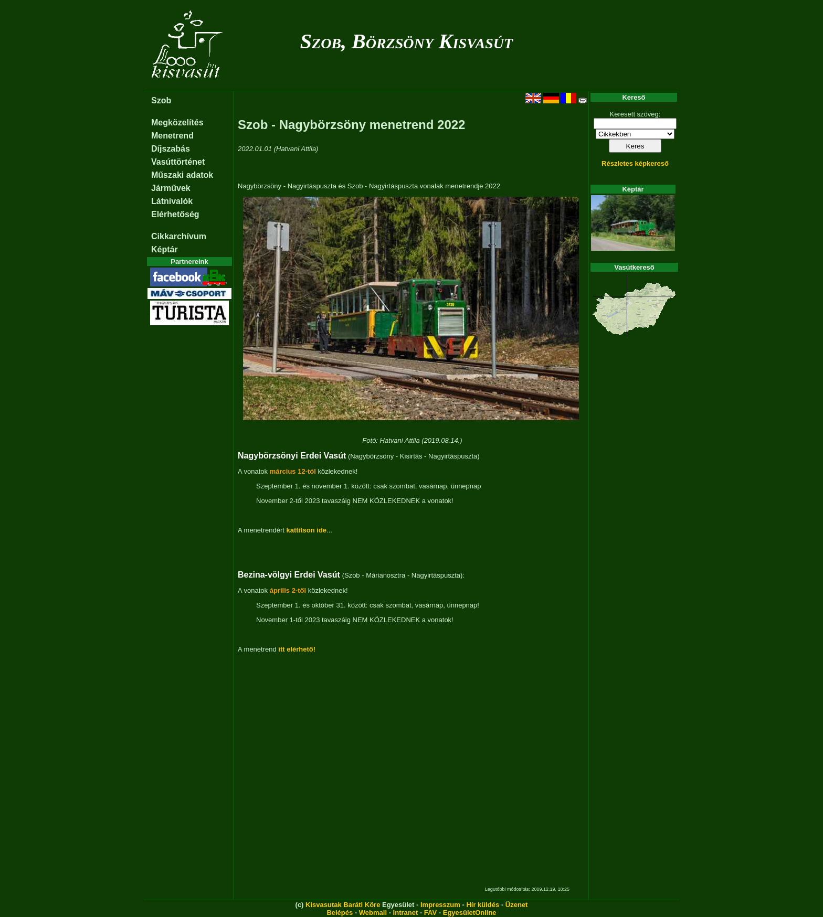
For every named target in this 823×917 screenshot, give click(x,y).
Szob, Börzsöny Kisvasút (406, 41)
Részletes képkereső (635, 163)
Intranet (405, 912)
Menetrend (172, 135)
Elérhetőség (175, 214)
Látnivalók (172, 201)
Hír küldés (482, 905)
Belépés (339, 912)
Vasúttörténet (178, 161)
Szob (161, 100)
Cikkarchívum (178, 236)
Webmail (373, 912)
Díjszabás (170, 148)
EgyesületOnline (470, 912)
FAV (430, 912)
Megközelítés (177, 122)
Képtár (164, 249)
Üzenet (516, 905)
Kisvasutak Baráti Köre (342, 905)
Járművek (171, 188)
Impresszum (440, 905)
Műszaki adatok (182, 174)
